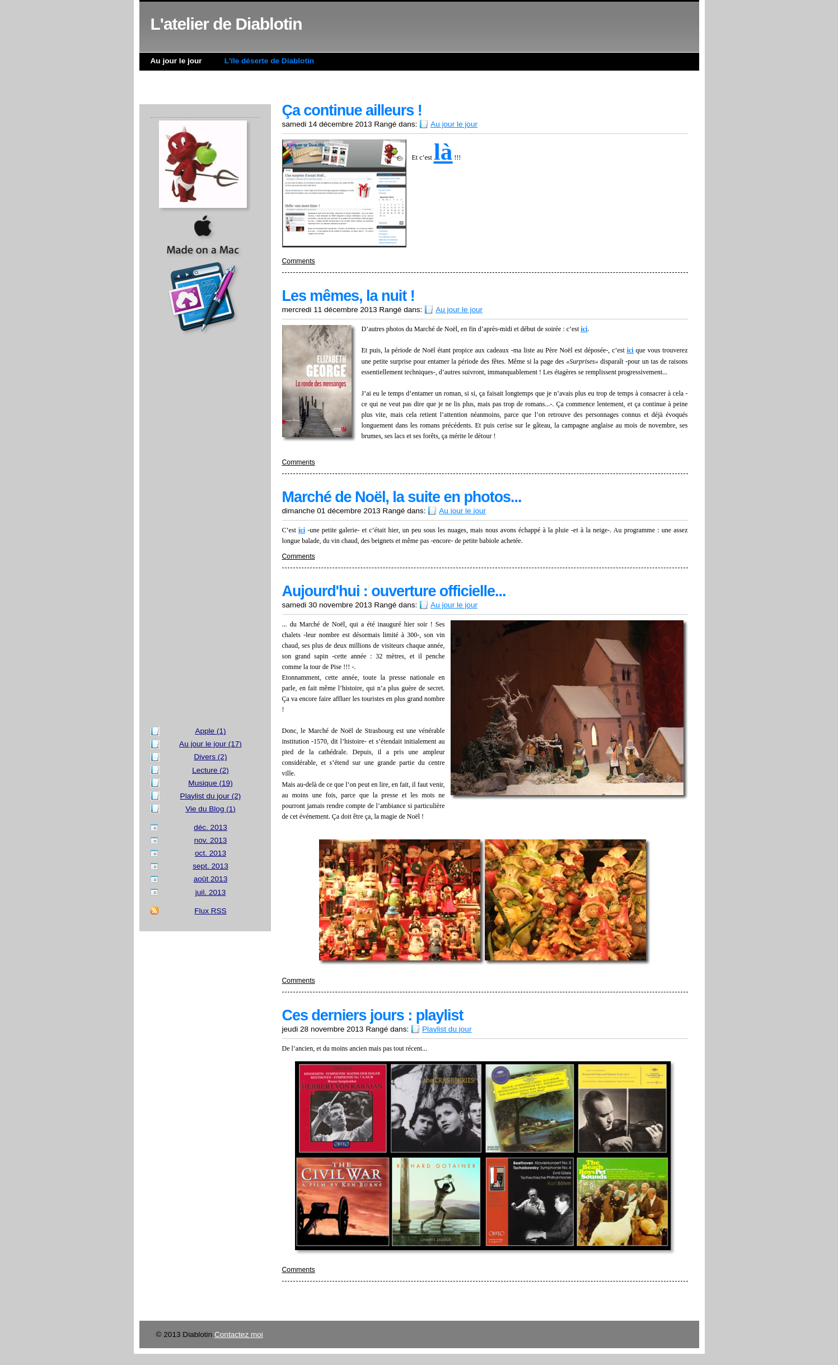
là (443, 151)
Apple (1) (210, 731)
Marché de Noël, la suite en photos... (402, 497)
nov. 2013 (210, 840)
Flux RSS (210, 911)
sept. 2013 (210, 866)
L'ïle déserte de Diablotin (269, 61)
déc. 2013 (210, 827)
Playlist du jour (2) (210, 796)
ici (583, 329)
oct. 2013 (210, 853)
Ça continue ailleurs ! (352, 110)
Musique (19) (210, 783)
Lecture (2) (210, 770)
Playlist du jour (446, 1029)
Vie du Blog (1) (210, 809)
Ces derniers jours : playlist (373, 1015)
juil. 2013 (210, 892)
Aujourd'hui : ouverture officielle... (394, 591)
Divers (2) (210, 757)
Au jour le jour (176, 61)
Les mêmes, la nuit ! (348, 295)
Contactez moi (238, 1334)
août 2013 (210, 879)
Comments (298, 261)
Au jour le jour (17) (210, 744)
